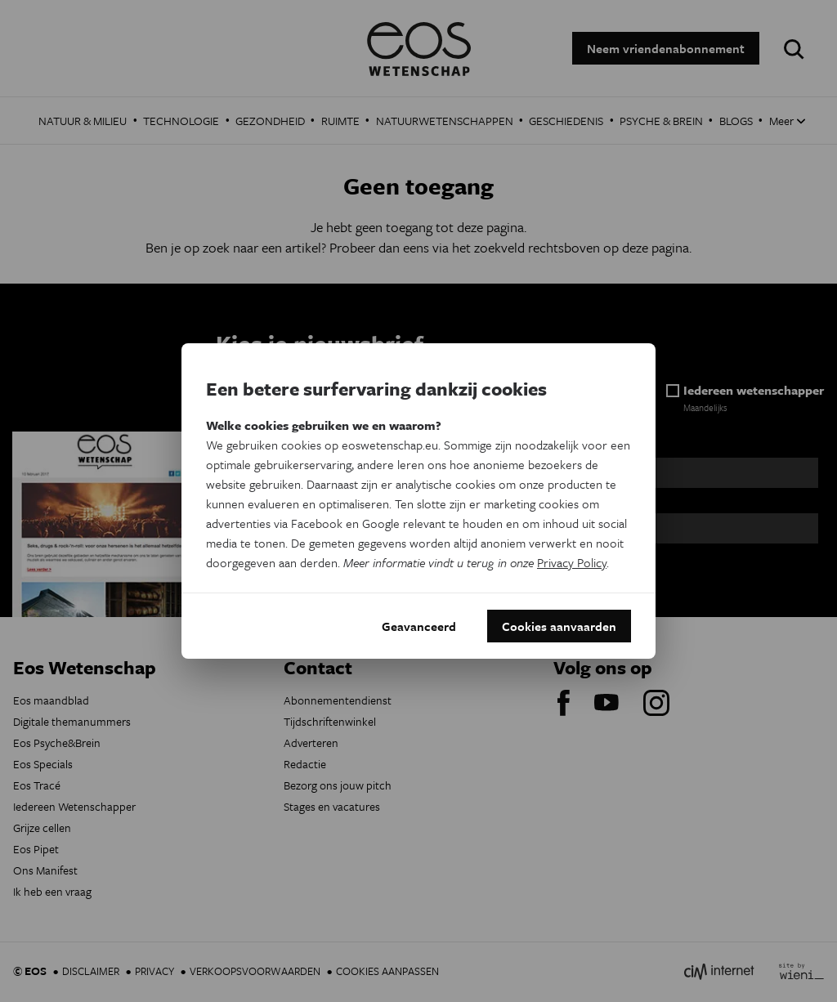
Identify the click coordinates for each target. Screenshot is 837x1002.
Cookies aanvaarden (559, 626)
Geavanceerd (419, 626)
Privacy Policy (571, 562)
